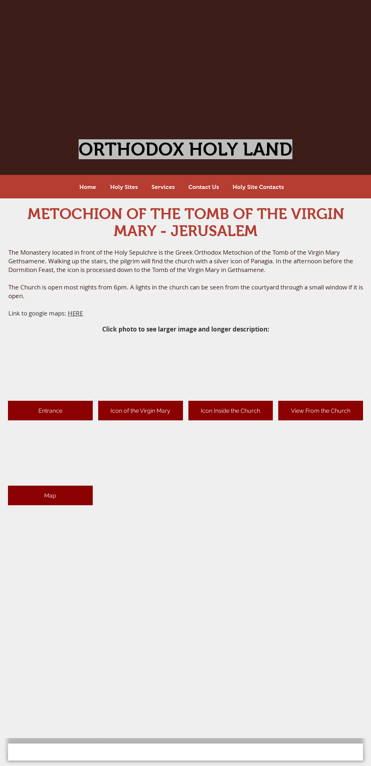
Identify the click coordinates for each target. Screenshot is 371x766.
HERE (75, 313)
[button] (50, 380)
